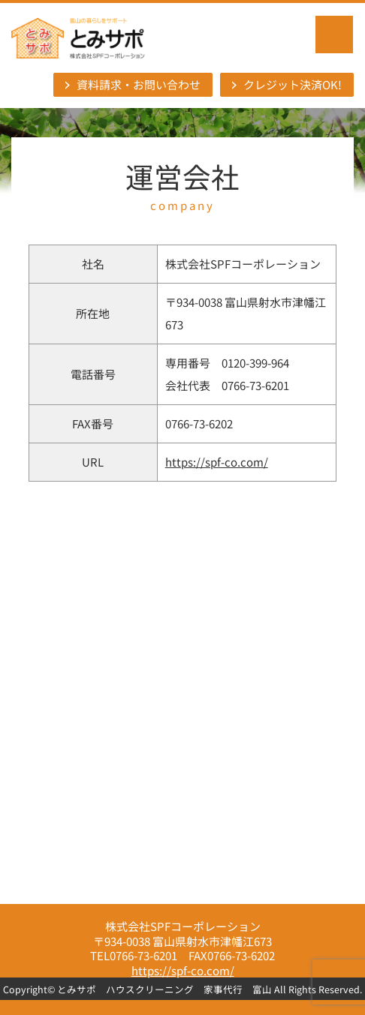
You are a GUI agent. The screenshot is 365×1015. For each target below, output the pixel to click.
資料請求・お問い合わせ (139, 84)
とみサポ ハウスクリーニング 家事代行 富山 (164, 989)
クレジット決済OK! (292, 84)
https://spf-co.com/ (216, 462)
